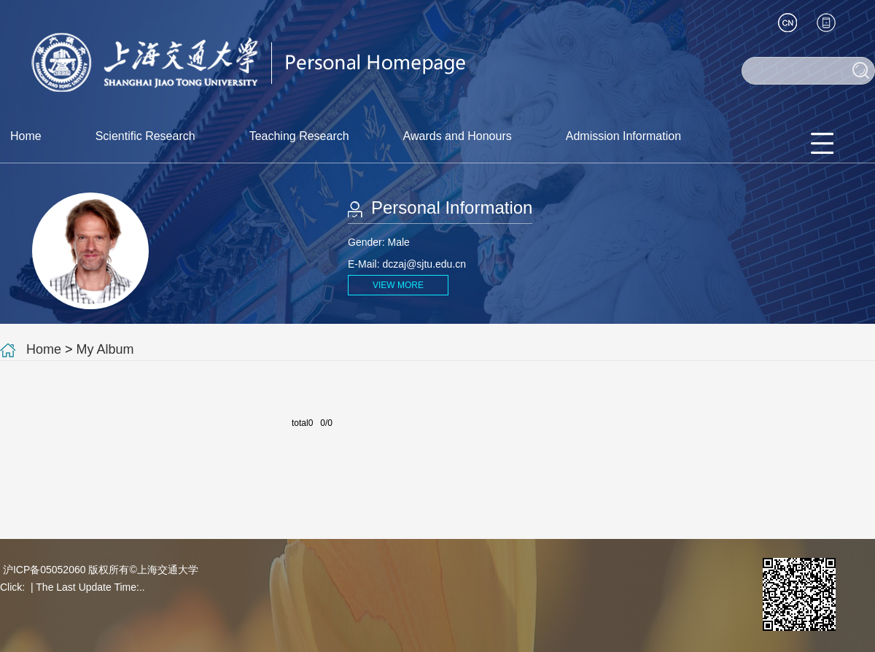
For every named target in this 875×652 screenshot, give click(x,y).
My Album (105, 349)
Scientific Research (145, 136)
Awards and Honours (457, 136)
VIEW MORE (398, 285)
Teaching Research (299, 136)
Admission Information (623, 136)
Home (26, 136)
